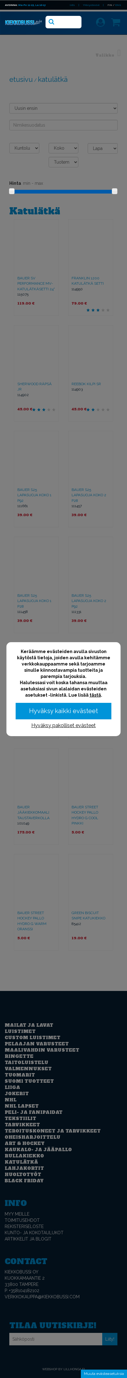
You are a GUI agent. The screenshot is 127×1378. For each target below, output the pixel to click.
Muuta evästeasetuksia (104, 1373)
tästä (95, 695)
